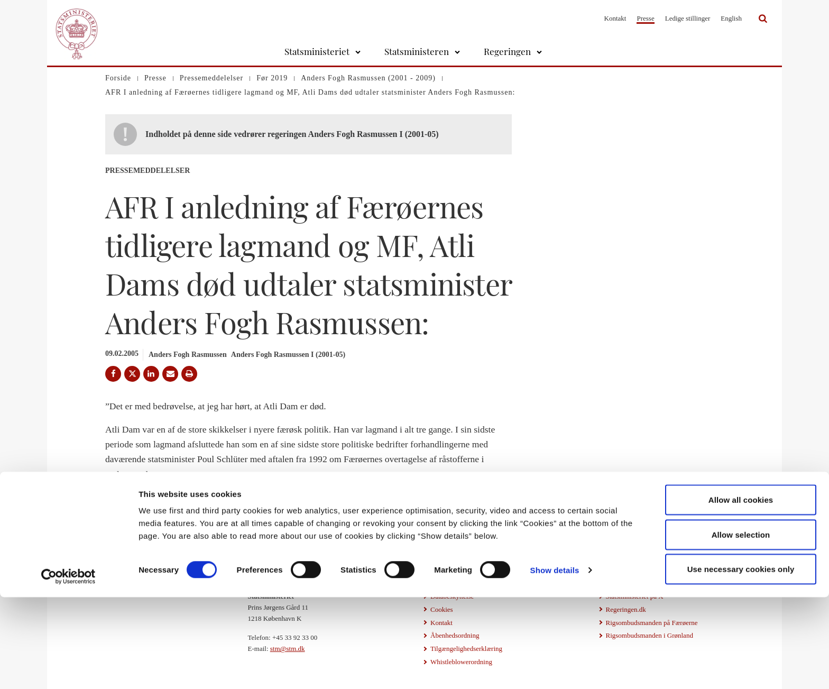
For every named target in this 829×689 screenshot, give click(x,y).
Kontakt (615, 18)
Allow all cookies (740, 591)
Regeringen (507, 51)
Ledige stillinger (688, 18)
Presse (645, 18)
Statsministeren (416, 51)
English (731, 18)
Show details (554, 661)
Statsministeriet (316, 51)
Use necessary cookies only (741, 660)
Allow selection (741, 626)
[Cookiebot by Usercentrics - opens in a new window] (68, 668)
